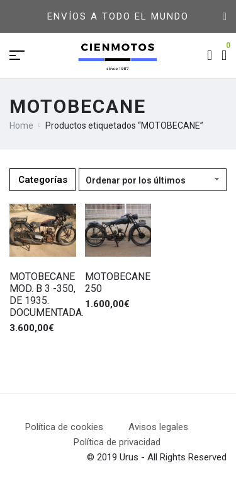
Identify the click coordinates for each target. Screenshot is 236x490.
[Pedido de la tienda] (153, 179)
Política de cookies (64, 427)
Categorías (42, 179)
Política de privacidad (117, 442)
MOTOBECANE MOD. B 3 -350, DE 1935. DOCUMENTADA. (46, 294)
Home (21, 125)
